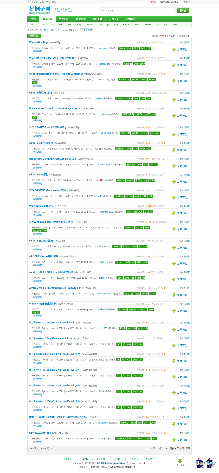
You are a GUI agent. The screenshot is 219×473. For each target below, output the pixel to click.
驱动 (146, 262)
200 (150, 196)
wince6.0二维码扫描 (40, 432)
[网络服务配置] (53, 42)
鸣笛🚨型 (99, 149)
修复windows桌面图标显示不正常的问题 (51, 221)
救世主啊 (102, 309)
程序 (139, 262)
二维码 (148, 438)
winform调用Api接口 (40, 92)
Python (89, 24)
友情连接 (150, 459)
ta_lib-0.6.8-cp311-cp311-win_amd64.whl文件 (54, 369)
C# (52, 24)
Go (157, 24)
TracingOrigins (105, 64)
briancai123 (101, 79)
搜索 (183, 11)
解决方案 (131, 164)
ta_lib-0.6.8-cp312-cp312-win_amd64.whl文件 (54, 385)
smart (133, 423)
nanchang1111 (106, 227)
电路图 (153, 423)
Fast (35, 83)
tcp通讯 (130, 180)
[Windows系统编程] (92, 74)
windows (119, 196)
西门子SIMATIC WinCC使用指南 (46, 127)
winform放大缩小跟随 (41, 240)
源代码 (36, 312)
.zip (154, 114)
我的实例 (130, 19)
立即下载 (182, 49)
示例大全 (114, 19)
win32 (147, 114)
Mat (157, 133)
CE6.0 (139, 438)
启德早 (101, 344)
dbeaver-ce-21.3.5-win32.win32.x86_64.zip (53, 108)
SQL (166, 24)
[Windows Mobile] (60, 433)
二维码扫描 (121, 438)
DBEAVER (128, 114)
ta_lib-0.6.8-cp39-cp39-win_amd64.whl (51, 338)
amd (140, 328)
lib (135, 328)
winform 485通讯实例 (41, 143)
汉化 (143, 48)
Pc (143, 278)
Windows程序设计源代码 (42, 303)
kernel (119, 262)
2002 (144, 196)
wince (131, 438)
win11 (152, 293)
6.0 (154, 438)
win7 (140, 164)
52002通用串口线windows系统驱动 (48, 190)
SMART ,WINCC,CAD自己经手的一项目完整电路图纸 (58, 417)
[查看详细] (37, 51)
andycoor (102, 48)
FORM (152, 79)
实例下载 (47, 19)
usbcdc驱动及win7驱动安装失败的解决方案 (52, 158)
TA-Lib (123, 328)
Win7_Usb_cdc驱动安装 (42, 206)
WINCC (135, 133)
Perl (69, 24)
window (129, 196)
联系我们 (186, 2)
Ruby (78, 24)
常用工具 (97, 19)
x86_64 (139, 114)
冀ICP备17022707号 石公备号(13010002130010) (113, 467)
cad (139, 423)
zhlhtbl (101, 262)
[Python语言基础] (84, 322)
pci (133, 278)
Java (32, 24)
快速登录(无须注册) (169, 2)
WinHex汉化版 (37, 42)
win (130, 48)
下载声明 (100, 459)
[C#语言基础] (59, 93)
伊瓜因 (98, 246)
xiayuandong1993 (106, 164)
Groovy (147, 24)
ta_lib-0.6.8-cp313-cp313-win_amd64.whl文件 (54, 401)
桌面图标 (37, 230)
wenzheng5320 (105, 293)
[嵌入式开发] (62, 206)
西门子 (144, 133)
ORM (136, 98)
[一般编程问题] (81, 58)
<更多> (172, 448)
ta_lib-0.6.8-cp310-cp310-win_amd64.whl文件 (54, 354)
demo (144, 79)
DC (146, 212)
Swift (136, 24)
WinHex (122, 48)
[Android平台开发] (86, 108)
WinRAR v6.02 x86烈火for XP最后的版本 (51, 58)
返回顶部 (180, 464)
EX (149, 48)
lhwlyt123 (99, 98)
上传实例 (152, 2)
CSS (100, 24)
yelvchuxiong (105, 114)
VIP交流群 (80, 19)
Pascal (126, 24)
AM (141, 344)
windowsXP (139, 64)
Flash (175, 24)
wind (137, 196)
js (108, 24)
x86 (34, 117)
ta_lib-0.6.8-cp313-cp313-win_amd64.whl (52, 322)
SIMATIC (125, 133)
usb (146, 164)
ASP (116, 24)
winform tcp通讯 (38, 174)
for (146, 246)
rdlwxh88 (104, 133)
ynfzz (100, 196)
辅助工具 (129, 293)
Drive (120, 278)
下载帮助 (84, 459)
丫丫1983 (102, 328)
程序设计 (143, 309)
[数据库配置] (74, 190)
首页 (33, 19)
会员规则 (117, 459)
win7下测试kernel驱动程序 (43, 256)
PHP (60, 24)
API (143, 98)
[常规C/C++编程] (85, 159)
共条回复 (185, 42)
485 (136, 149)
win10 (144, 293)
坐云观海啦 (103, 423)
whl (129, 328)
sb (157, 164)
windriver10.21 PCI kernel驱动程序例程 (51, 272)
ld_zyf (100, 438)
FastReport (124, 79)
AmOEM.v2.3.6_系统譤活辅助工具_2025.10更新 (55, 288)
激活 (138, 293)
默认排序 (34, 36)
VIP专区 (63, 19)
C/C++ (43, 24)
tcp (146, 180)
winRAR (128, 64)
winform (135, 79)
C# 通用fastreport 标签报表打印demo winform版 (56, 73)
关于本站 (67, 459)
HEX (136, 48)
